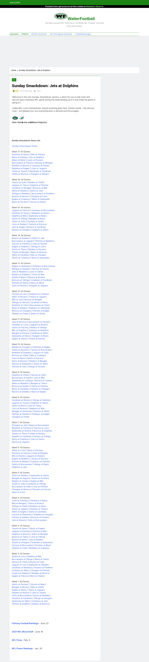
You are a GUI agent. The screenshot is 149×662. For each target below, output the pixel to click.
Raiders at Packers (37, 249)
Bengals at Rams (37, 219)
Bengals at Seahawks (22, 411)
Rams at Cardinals (20, 389)
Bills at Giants (18, 456)
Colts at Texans (38, 593)
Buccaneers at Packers (39, 322)
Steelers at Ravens (21, 593)
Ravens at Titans (20, 562)
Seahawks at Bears (38, 216)
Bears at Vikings (19, 157)
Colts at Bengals (40, 453)
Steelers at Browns (21, 166)
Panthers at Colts (20, 305)
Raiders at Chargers (21, 347)
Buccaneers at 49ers (22, 487)
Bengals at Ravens (20, 333)
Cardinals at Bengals (21, 188)
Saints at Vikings (19, 219)
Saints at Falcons (35, 358)
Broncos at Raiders (21, 386)
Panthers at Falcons (21, 453)
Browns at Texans (43, 381)
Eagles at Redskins (20, 459)
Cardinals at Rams (39, 302)
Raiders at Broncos (41, 604)
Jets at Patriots (40, 487)
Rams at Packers (35, 450)
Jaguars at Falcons (21, 210)
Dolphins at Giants (39, 403)
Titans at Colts (18, 222)
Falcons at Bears (38, 584)
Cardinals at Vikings (36, 484)
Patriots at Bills (40, 531)
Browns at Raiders (20, 462)
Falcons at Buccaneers (22, 545)
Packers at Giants (20, 283)
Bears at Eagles (38, 392)
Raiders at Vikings (38, 328)
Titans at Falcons (20, 328)
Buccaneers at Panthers (43, 194)
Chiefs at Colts (19, 484)
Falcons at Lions (41, 428)
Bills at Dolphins (19, 330)
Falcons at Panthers (21, 244)
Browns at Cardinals (36, 227)
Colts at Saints (37, 439)
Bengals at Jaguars (21, 478)
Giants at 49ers (40, 364)
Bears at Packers (20, 202)
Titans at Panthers (20, 350)
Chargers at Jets (19, 425)
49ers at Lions (18, 450)
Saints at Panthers (40, 478)
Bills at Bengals (19, 503)
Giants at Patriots (39, 386)
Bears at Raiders (19, 308)
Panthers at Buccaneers (44, 266)
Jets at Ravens (19, 520)
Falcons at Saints (38, 202)
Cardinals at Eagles (41, 347)
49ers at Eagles (19, 512)
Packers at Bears (43, 545)
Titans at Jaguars (36, 590)
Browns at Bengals (33, 300)
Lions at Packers (35, 160)
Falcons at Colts (38, 375)
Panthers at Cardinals (22, 598)
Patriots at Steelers (21, 414)
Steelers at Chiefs (20, 314)
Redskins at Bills (37, 409)
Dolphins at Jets (19, 467)
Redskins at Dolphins (21, 353)
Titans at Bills (38, 275)
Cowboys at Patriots (40, 462)
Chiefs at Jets (37, 238)
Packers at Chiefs (35, 222)
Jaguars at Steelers (36, 456)
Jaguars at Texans (20, 403)
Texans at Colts (19, 182)
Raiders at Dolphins (21, 275)
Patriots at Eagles (41, 311)
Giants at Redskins (41, 596)
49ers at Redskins (20, 383)
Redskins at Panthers (22, 428)
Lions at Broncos (20, 409)
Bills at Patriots (38, 155)
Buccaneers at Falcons (22, 163)
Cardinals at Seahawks (42, 543)
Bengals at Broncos (41, 573)
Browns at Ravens (20, 196)
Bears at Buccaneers (39, 425)
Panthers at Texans (21, 213)
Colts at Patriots (19, 286)
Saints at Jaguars (20, 509)
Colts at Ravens (39, 244)
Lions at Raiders (19, 224)
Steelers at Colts (19, 548)
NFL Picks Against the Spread (61, 34)
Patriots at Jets (19, 367)
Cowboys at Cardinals (41, 280)
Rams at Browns (19, 361)
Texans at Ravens (39, 459)
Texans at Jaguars (38, 297)
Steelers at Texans (39, 509)
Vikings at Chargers (43, 598)
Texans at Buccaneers (41, 350)
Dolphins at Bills (19, 216)
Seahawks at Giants (39, 476)
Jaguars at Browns (39, 325)
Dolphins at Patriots (39, 185)
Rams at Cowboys (20, 439)
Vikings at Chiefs (20, 506)
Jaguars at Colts (41, 353)
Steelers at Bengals (38, 361)
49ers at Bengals (40, 534)
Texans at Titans (19, 434)
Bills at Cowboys (38, 355)
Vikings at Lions (38, 247)
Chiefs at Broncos (20, 174)
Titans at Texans (19, 171)
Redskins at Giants (40, 213)
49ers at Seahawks (41, 199)
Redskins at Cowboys (39, 548)
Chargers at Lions (39, 196)
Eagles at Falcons (20, 576)
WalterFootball (81, 18)
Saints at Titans (19, 249)
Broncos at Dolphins (42, 431)
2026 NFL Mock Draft (39, 34)
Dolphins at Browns (21, 534)
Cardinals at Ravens (21, 400)
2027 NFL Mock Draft (22, 632)
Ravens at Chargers (21, 230)
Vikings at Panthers (41, 400)
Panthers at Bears (38, 501)
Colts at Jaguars (39, 168)
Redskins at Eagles (20, 168)
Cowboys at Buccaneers (43, 210)
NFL (14, 80)
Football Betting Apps (83, 34)
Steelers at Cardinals (21, 436)
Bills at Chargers (38, 255)
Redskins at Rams (37, 506)
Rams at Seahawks (40, 258)
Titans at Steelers (20, 476)
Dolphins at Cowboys (39, 294)
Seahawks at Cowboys (22, 381)
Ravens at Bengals (44, 163)
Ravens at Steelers (21, 392)
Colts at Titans (34, 406)
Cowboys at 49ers (20, 570)
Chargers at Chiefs (20, 417)
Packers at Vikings (42, 436)
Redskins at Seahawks (39, 308)
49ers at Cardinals (20, 255)
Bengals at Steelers (21, 269)
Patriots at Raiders (20, 517)
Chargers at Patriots (40, 570)
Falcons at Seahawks (22, 515)
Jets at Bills (39, 378)
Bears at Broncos (39, 252)
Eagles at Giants (19, 339)
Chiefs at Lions (19, 556)
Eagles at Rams (19, 590)
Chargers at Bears (40, 336)
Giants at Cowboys (21, 258)
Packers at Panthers (43, 568)
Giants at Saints (37, 314)
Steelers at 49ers (40, 230)
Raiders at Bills (34, 556)
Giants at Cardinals (37, 512)
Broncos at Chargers (21, 311)
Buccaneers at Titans (40, 305)
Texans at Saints (19, 529)
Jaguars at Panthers (21, 531)
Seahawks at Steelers (38, 565)
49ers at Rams (19, 160)
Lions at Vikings (37, 537)
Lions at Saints (36, 272)
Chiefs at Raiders (37, 434)
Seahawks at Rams (21, 336)
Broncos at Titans (20, 537)
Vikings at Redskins (21, 194)
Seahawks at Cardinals (40, 171)
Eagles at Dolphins (20, 247)
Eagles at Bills (36, 481)
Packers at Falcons (42, 489)
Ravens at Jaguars (20, 442)
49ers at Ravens (19, 297)
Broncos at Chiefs (20, 355)
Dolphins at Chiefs (20, 375)
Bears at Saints (42, 559)
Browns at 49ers (41, 411)
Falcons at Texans (40, 269)
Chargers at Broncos (21, 489)
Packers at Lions (19, 294)
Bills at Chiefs (37, 587)
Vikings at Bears (41, 464)
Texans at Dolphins (21, 573)
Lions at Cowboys (20, 501)
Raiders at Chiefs (36, 182)
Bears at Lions (18, 492)
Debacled (90, 6)
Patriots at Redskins (45, 241)
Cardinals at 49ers (39, 333)
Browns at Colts (37, 562)
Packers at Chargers (40, 389)
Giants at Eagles (37, 529)
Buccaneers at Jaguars (23, 241)
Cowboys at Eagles (41, 414)
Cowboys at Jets (40, 601)
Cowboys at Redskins (39, 330)
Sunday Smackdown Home (24, 146)
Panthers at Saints (20, 155)
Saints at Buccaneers (22, 464)
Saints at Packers (20, 584)
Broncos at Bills (40, 188)
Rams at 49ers (37, 283)
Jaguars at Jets (19, 565)
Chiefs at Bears (19, 277)
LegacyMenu (14, 34)
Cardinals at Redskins (22, 568)
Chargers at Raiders (39, 174)
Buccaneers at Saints (22, 378)
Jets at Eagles (18, 227)
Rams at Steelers (20, 191)
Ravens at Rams (19, 540)
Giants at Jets (36, 191)
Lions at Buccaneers (21, 596)
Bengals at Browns (20, 587)
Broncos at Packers (40, 517)
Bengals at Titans (39, 383)
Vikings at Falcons (20, 302)
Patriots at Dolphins (21, 604)
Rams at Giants (37, 576)
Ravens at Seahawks (22, 364)
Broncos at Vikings (20, 280)
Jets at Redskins (19, 272)
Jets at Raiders (36, 540)
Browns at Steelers (21, 238)
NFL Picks (17, 640)
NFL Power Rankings (22, 648)
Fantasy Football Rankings (25, 623)
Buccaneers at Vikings (22, 559)
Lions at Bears (18, 358)
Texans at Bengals (20, 252)
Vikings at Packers (36, 367)
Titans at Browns (36, 503)
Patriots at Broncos (38, 224)
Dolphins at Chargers (43, 515)
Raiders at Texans (20, 481)
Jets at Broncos (19, 322)
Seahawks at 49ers (21, 601)
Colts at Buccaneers (37, 520)
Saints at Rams (19, 406)
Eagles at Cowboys (21, 199)
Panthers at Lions (20, 325)
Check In (25, 34)
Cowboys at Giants (40, 166)
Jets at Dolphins (36, 157)
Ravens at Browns (36, 277)
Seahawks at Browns (22, 431)
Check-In (99, 6)
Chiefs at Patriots (37, 339)
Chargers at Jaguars (38, 286)
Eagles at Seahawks (21, 266)
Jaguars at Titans (20, 185)
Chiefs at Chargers (20, 543)
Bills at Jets (17, 300)
